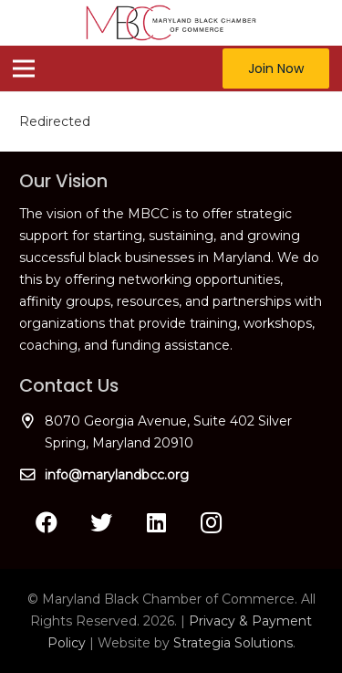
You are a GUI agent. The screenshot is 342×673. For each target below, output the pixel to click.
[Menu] (24, 68)
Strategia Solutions (233, 643)
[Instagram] (210, 522)
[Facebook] (46, 522)
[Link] (171, 23)
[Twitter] (101, 522)
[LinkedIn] (156, 522)
